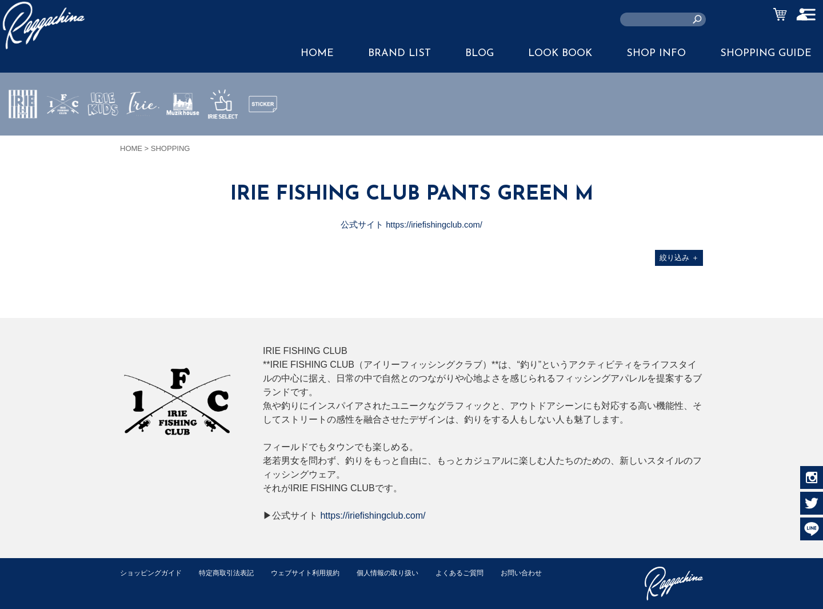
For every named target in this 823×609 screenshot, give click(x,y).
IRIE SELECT (223, 137)
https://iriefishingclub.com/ (372, 515)
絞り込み (679, 257)
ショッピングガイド (153, 572)
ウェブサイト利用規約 (318, 572)
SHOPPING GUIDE (766, 53)
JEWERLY (143, 131)
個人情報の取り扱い (405, 572)
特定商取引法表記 (233, 572)
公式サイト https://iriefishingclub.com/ (412, 224)
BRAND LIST (399, 53)
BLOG (479, 53)
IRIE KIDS (103, 137)
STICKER (263, 131)
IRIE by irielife (22, 137)
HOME (317, 53)
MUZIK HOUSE (183, 137)
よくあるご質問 (482, 572)
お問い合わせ (142, 584)
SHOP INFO (656, 53)
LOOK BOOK (560, 53)
